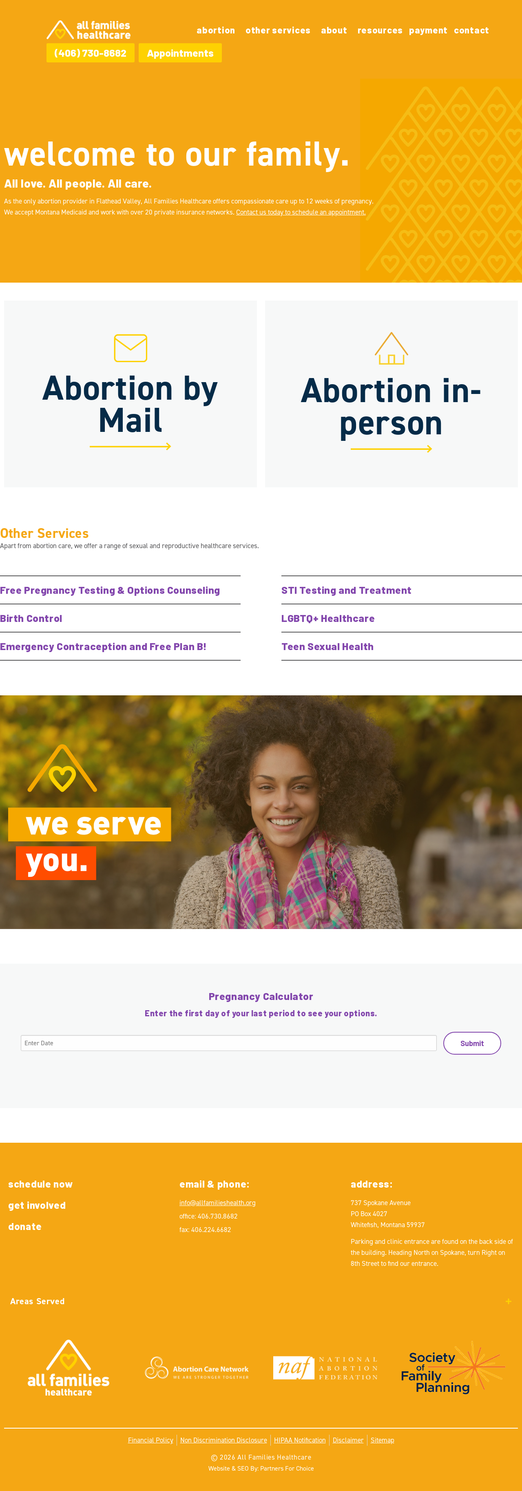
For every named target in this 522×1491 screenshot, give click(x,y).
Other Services (278, 29)
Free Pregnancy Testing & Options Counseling (110, 590)
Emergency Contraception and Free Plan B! (103, 646)
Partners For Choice (287, 1468)
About (334, 29)
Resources (380, 29)
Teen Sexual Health (327, 646)
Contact (471, 29)
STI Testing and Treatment (346, 590)
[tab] (261, 1301)
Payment (428, 29)
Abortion (216, 29)
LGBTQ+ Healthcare (328, 618)
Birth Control (31, 618)
